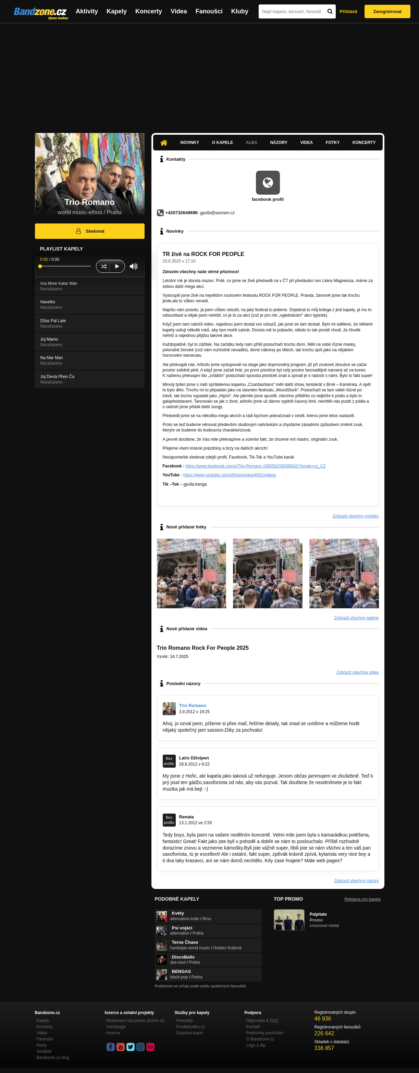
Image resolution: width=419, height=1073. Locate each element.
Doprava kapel (189, 1033)
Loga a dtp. (256, 1045)
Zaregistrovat (387, 11)
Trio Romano (192, 705)
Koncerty (148, 11)
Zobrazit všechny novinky (356, 516)
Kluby (239, 11)
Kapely (117, 11)
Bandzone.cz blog (53, 1057)
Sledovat (89, 231)
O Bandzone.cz (260, 1039)
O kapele (222, 142)
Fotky (333, 142)
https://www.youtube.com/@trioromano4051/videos (229, 475)
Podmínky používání (265, 1033)
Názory (278, 142)
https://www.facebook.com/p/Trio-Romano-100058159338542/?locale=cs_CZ (255, 466)
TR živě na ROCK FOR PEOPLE (203, 254)
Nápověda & (262, 1020)
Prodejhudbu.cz (190, 1026)
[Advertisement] (209, 75)
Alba (251, 142)
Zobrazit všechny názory (356, 880)
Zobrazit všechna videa (357, 672)
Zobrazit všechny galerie (356, 617)
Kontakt (253, 1026)
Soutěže (44, 1051)
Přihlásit (348, 11)
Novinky (190, 142)
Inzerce (113, 1033)
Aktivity (87, 11)
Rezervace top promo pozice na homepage (135, 1023)
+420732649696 (181, 212)
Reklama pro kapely (362, 899)
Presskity (184, 1020)
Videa (179, 11)
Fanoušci (209, 11)
